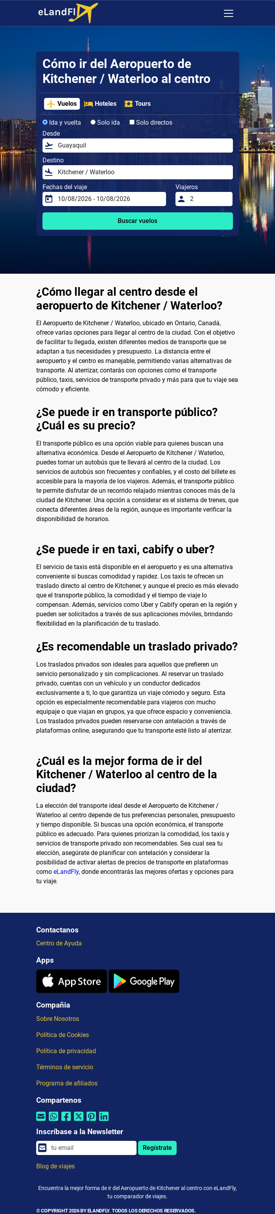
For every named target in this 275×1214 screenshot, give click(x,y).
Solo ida (105, 122)
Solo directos (150, 122)
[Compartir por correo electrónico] (41, 1121)
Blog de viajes (55, 1166)
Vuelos (61, 104)
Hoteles (100, 104)
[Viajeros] (209, 199)
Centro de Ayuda (59, 943)
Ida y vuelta (61, 122)
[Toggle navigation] (228, 13)
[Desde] (143, 145)
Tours (137, 104)
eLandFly (66, 871)
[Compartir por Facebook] (66, 1121)
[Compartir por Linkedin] (104, 1121)
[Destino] (143, 172)
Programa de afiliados (67, 1083)
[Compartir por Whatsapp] (53, 1121)
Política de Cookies (62, 1035)
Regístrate (157, 1147)
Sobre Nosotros (57, 1018)
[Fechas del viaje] (109, 199)
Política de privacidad (66, 1051)
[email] (91, 1148)
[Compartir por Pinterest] (91, 1121)
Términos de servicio (64, 1067)
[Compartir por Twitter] (78, 1121)
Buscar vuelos (137, 221)
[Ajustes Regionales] (212, 13)
